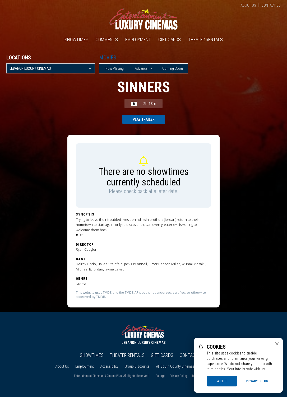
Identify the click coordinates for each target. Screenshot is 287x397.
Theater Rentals (205, 39)
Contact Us (271, 5)
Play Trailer (144, 119)
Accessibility (109, 366)
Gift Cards (169, 39)
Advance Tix (143, 68)
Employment (138, 39)
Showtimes (76, 39)
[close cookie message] (277, 343)
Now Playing (114, 68)
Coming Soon (172, 68)
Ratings (160, 376)
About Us (248, 5)
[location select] (50, 68)
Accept (222, 381)
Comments (107, 39)
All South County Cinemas (175, 366)
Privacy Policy (178, 376)
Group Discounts (137, 366)
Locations (18, 57)
